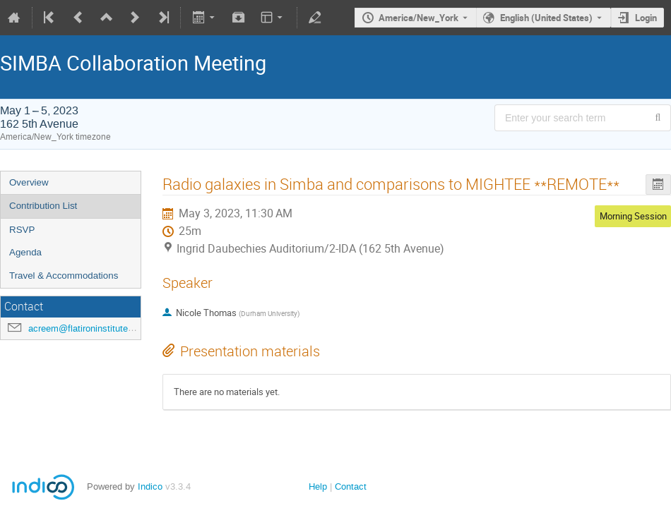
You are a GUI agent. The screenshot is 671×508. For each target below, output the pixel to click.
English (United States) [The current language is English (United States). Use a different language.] (546, 17)
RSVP (22, 229)
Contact (351, 486)
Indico (150, 486)
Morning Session (633, 216)
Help (318, 486)
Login (646, 17)
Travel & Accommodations (63, 275)
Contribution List (43, 205)
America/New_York (418, 17)
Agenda (25, 252)
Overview (29, 182)
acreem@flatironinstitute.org (85, 328)
